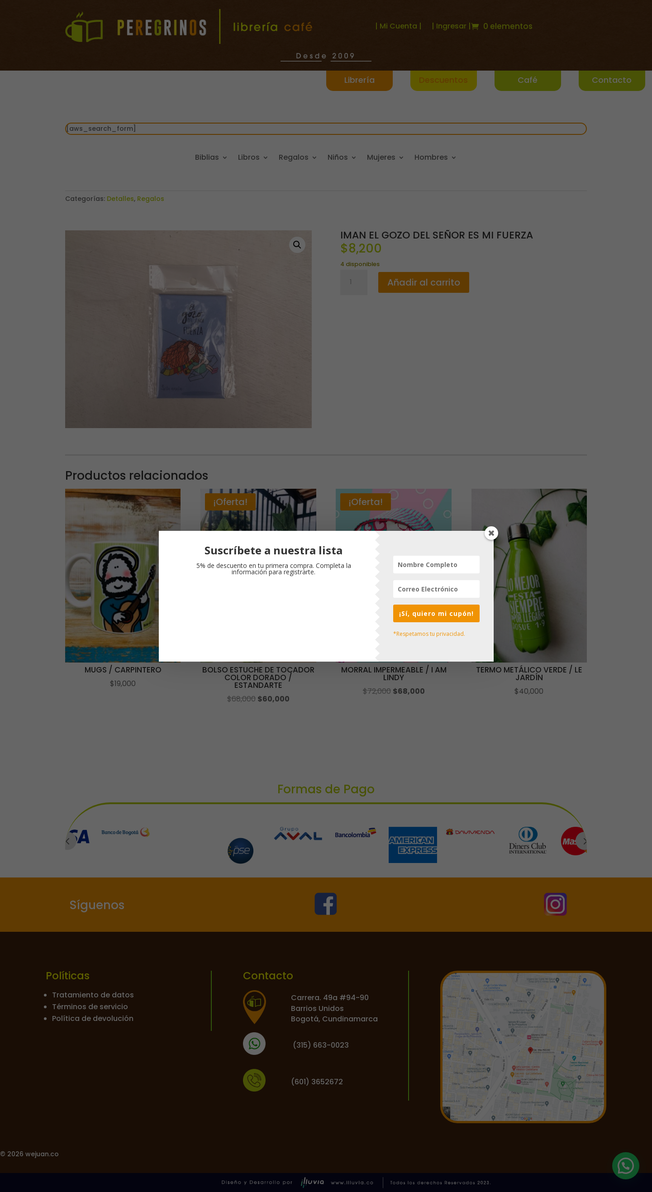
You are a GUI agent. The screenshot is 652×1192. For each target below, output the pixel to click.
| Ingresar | (451, 26)
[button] (297, 245)
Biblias (207, 158)
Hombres (431, 158)
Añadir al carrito (423, 282)
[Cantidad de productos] (353, 282)
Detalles (120, 198)
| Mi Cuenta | (398, 26)
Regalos (294, 158)
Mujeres (381, 158)
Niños (338, 158)
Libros (249, 158)
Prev (67, 841)
